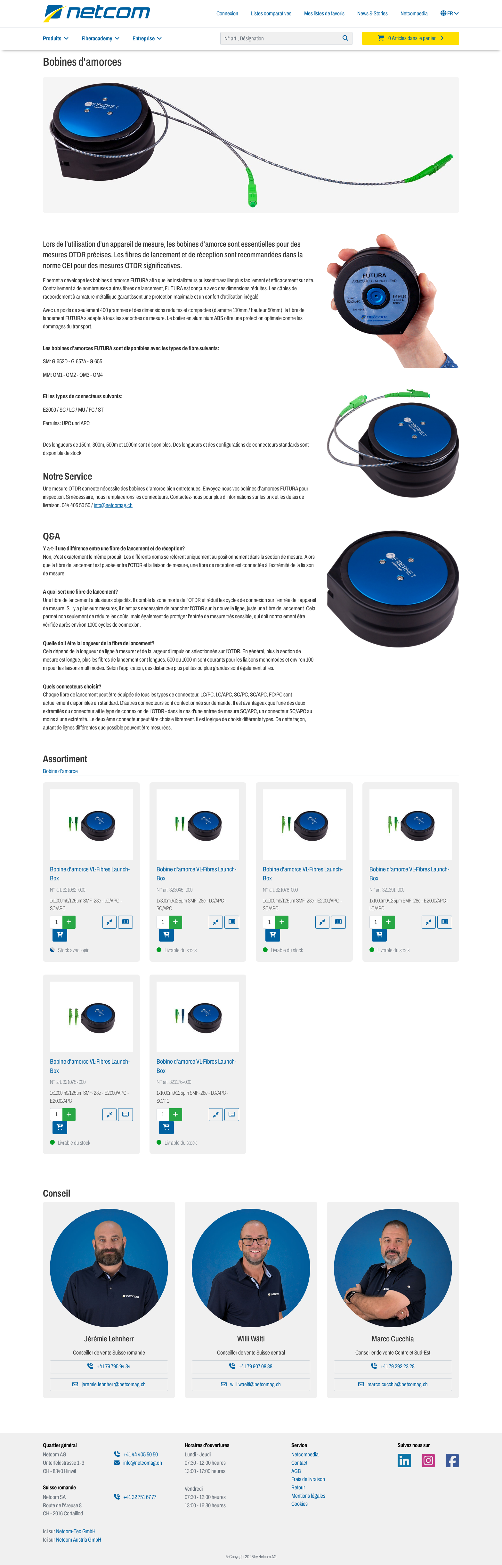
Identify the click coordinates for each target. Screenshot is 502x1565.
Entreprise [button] (147, 38)
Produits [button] (56, 38)
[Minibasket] (410, 38)
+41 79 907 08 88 (250, 1366)
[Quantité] (56, 922)
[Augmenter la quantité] (69, 922)
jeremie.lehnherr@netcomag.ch (109, 1384)
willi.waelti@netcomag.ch (251, 1384)
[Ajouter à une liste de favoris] (125, 922)
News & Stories (372, 13)
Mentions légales (308, 1496)
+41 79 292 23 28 (393, 1366)
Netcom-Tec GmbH (75, 1531)
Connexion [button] (227, 13)
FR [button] (450, 13)
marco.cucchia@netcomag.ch (393, 1384)
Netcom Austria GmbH (78, 1539)
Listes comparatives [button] (271, 13)
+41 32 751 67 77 (135, 1497)
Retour (298, 1487)
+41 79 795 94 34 (109, 1366)
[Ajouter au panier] (60, 935)
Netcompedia (414, 13)
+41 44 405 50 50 (136, 1454)
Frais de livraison (308, 1479)
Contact (299, 1463)
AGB (296, 1471)
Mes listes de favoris (324, 13)
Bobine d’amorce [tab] (60, 771)
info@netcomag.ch (113, 505)
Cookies (299, 1504)
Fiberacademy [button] (101, 38)
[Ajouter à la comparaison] (109, 922)
